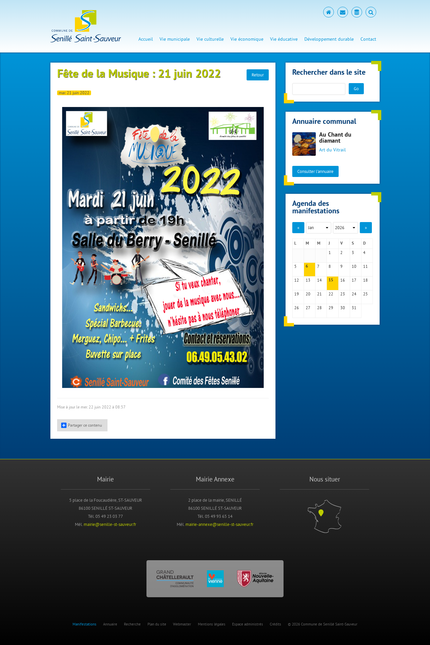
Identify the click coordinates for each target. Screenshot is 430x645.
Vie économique (246, 39)
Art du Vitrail (332, 150)
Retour (258, 74)
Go (356, 88)
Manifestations (84, 624)
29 (331, 307)
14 (319, 280)
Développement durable (329, 39)
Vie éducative (284, 39)
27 (308, 307)
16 (342, 280)
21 (319, 293)
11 (365, 266)
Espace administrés (247, 624)
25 (365, 293)
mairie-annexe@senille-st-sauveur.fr (219, 524)
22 (331, 293)
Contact (368, 39)
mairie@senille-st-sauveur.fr (110, 524)
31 (354, 307)
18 (365, 280)
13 (308, 280)
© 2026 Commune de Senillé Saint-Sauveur (322, 624)
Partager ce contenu (81, 425)
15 (331, 280)
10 (354, 266)
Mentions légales (211, 624)
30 (342, 307)
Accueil (145, 39)
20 (308, 293)
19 (296, 293)
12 (296, 280)
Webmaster (182, 624)
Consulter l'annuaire (315, 171)
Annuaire (110, 624)
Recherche (132, 624)
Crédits (275, 624)
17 (354, 280)
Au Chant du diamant (335, 138)
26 (296, 307)
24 (354, 293)
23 (342, 293)
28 (319, 307)
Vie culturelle (210, 39)
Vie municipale (175, 39)
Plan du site (156, 624)
